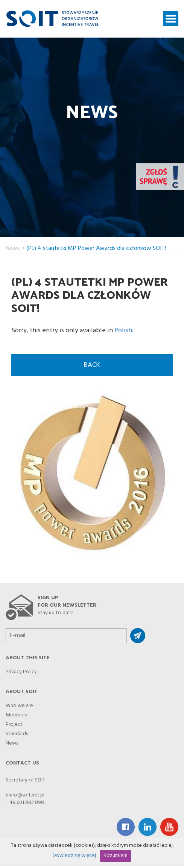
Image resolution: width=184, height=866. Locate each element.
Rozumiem (115, 855)
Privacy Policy (21, 670)
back (92, 365)
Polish (123, 330)
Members (16, 713)
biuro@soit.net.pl (25, 795)
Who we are (19, 703)
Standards (17, 732)
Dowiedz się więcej (74, 855)
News (13, 247)
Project (14, 722)
